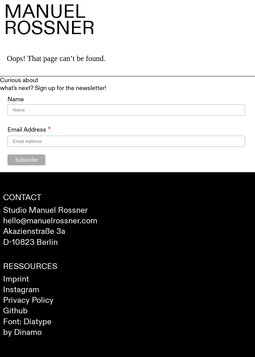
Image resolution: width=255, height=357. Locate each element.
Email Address (29, 130)
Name (16, 99)
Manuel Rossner (49, 20)
